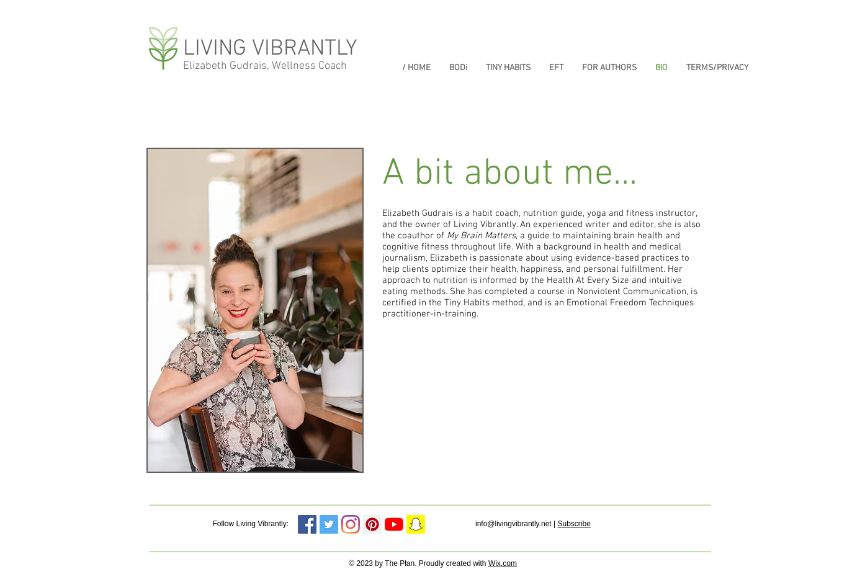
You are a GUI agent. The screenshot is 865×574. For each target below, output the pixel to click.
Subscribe (573, 523)
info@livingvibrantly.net (513, 523)
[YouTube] (394, 524)
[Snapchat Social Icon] (415, 524)
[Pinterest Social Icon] (372, 524)
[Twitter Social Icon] (329, 524)
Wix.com (502, 563)
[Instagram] (350, 524)
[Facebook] (307, 524)
